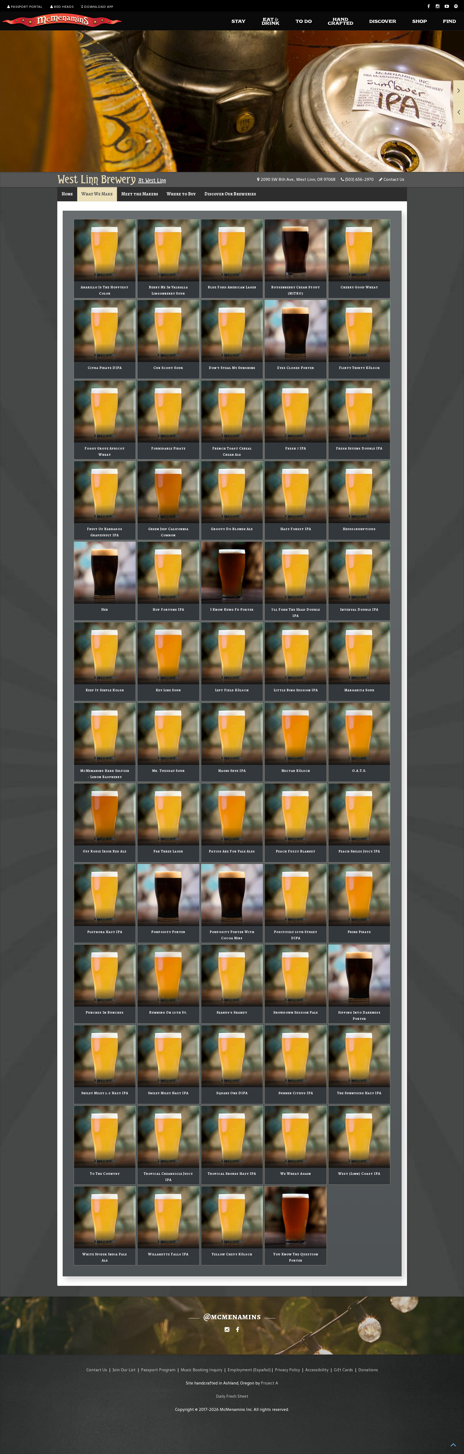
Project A (269, 1383)
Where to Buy (181, 194)
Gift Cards (343, 1369)
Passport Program (158, 1369)
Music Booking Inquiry (201, 1369)
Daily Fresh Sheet (232, 1396)
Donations (368, 1369)
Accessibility (316, 1369)
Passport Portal (24, 6)
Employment (240, 1369)
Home (67, 194)
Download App (97, 6)
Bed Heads (62, 6)
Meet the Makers (139, 194)
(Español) (262, 1369)
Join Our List (124, 1369)
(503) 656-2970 (357, 179)
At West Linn (152, 181)
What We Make (97, 194)
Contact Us (391, 179)
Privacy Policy (287, 1369)
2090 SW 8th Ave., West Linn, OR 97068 (296, 179)
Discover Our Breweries (230, 194)
